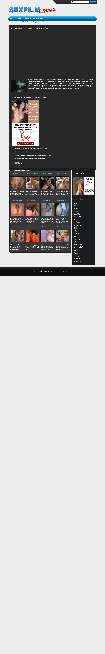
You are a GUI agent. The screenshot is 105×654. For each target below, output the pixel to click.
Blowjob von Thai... (62, 200)
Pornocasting (77, 235)
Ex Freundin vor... (18, 226)
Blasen (29, 155)
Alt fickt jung (77, 203)
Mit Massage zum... (62, 173)
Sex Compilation (78, 247)
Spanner (76, 250)
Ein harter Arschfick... (33, 200)
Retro (75, 241)
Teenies (75, 255)
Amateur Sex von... (47, 173)
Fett (75, 219)
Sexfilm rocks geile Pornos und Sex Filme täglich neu (59, 271)
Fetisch (75, 217)
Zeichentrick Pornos (78, 261)
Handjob (76, 224)
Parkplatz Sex (27, 18)
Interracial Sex (77, 225)
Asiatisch (76, 208)
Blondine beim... (17, 173)
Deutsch (76, 211)
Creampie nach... (17, 200)
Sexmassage (77, 249)
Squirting (76, 253)
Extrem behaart (77, 214)
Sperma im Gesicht (78, 252)
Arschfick (76, 207)
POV (75, 236)
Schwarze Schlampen (45, 155)
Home (10, 18)
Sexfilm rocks (11, 22)
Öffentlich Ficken (78, 232)
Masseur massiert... (47, 226)
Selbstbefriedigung (78, 246)
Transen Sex (77, 257)
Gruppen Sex (77, 222)
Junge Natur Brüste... (33, 173)
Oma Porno (76, 233)
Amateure (18, 22)
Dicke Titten (76, 213)
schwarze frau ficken (43, 158)
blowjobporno (33, 158)
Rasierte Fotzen (77, 238)
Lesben (75, 228)
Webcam (76, 260)
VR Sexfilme (77, 258)
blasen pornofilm (24, 158)
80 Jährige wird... (33, 226)
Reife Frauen (35, 155)
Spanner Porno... (47, 200)
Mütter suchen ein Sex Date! (25, 28)
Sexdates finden (18, 18)
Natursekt (76, 230)
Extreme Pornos (78, 216)
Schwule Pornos (78, 244)
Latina (75, 227)
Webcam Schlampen (37, 18)
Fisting (75, 221)
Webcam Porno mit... (63, 226)
